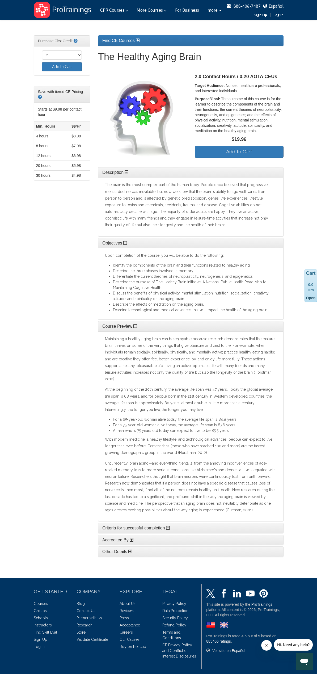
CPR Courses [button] (114, 10)
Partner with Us (89, 618)
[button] (214, 10)
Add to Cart (62, 67)
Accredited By (117, 540)
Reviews (127, 611)
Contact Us (86, 611)
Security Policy (175, 618)
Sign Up (260, 15)
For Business (187, 10)
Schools (41, 618)
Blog (81, 603)
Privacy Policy (174, 603)
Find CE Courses (121, 40)
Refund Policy (174, 625)
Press (124, 618)
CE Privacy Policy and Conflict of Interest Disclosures (179, 650)
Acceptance (130, 625)
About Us (128, 603)
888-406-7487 (244, 6)
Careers (126, 632)
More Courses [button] (152, 10)
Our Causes (130, 639)
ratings (218, 641)
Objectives (114, 243)
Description (115, 172)
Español (276, 6)
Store (81, 632)
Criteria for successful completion (136, 528)
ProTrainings (261, 604)
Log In (278, 15)
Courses (41, 603)
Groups (40, 611)
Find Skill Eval (45, 632)
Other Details (117, 551)
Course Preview (119, 326)
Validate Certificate (92, 639)
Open (311, 298)
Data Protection (175, 611)
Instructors (43, 625)
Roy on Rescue (133, 646)
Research (84, 625)
